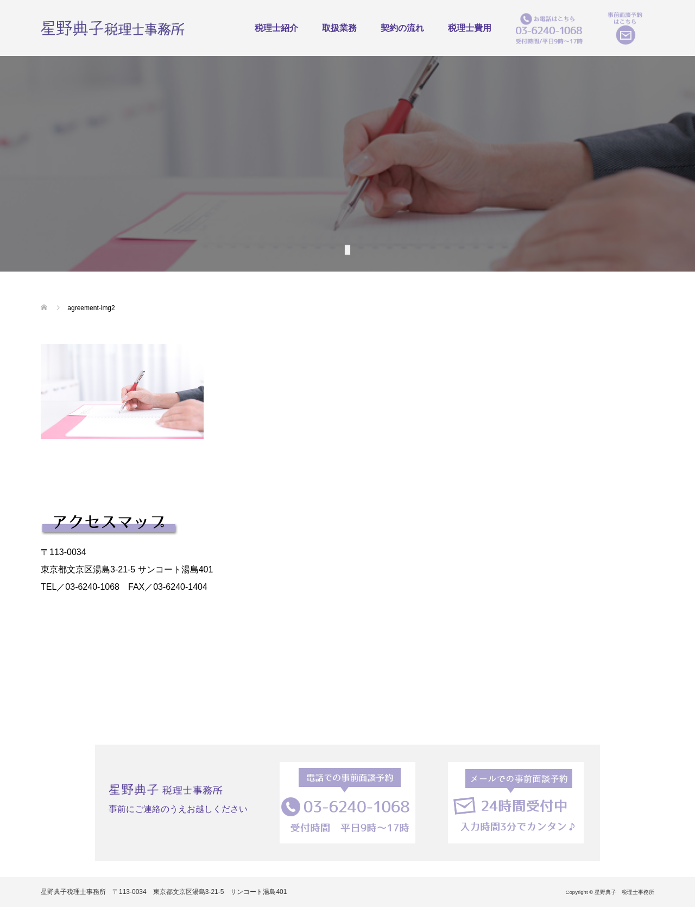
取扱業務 (339, 28)
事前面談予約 (624, 28)
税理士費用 (469, 28)
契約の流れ (402, 28)
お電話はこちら (549, 28)
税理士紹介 (276, 28)
